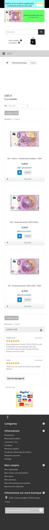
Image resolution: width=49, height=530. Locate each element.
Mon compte (11, 465)
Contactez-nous (11, 442)
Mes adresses (10, 480)
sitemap (7, 459)
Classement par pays (19, 63)
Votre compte (14, 40)
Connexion (13, 43)
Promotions (9, 435)
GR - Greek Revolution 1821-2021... (24, 222)
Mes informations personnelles (17, 483)
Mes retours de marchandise (16, 473)
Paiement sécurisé (12, 455)
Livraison (8, 445)
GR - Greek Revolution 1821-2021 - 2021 (24, 286)
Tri (5, 106)
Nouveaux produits (12, 438)
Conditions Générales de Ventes (17, 452)
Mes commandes (11, 469)
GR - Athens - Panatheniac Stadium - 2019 (24, 158)
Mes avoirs (8, 476)
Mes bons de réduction (14, 486)
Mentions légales (11, 449)
